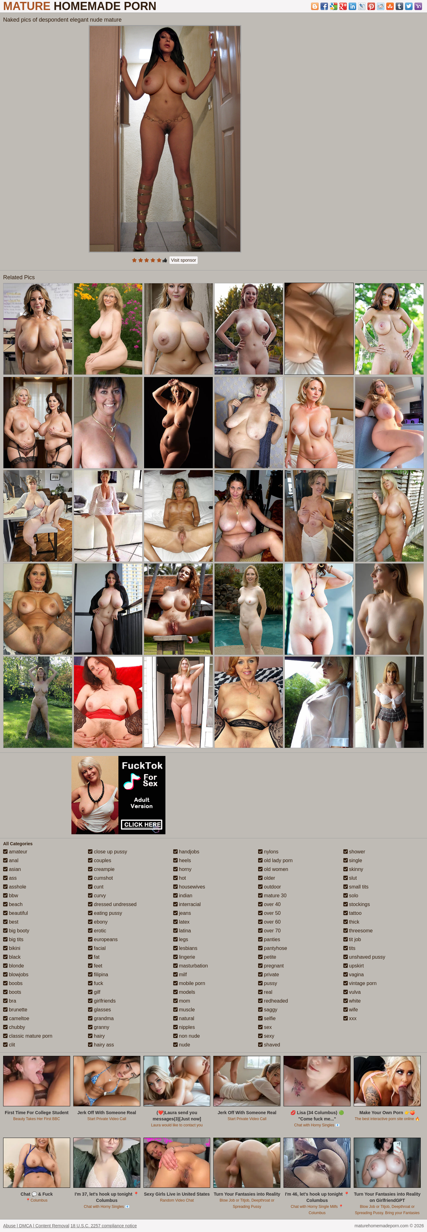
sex (265, 1027)
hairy (96, 1036)
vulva (352, 992)
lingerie (184, 957)
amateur (15, 851)
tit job (352, 939)
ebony (97, 922)
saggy (267, 1009)
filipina (98, 974)
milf (180, 974)
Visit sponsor (183, 260)
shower (354, 851)
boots (12, 992)
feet (95, 965)
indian (182, 895)
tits (349, 948)
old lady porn (275, 860)
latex (181, 922)
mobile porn (189, 983)
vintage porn (360, 983)
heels (182, 860)
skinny (353, 869)
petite (267, 957)
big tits (13, 939)
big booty (16, 930)
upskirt (353, 965)
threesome (358, 930)
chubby (14, 1027)
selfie (267, 1018)
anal (10, 860)
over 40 (269, 904)
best (10, 922)
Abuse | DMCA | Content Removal (36, 1225)
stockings (356, 904)
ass (10, 878)
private (268, 974)
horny (182, 869)
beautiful (15, 913)
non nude (186, 1036)
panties (269, 939)
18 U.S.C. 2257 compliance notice (103, 1225)
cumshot (100, 878)
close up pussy (107, 851)
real (265, 992)
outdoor (269, 886)
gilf (94, 992)
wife (350, 1009)
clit (9, 1044)
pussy (267, 983)
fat (93, 957)
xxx (350, 1018)
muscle (184, 1009)
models (184, 992)
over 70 (269, 930)
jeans (182, 913)
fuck (95, 983)
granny (98, 1027)
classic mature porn (27, 1036)
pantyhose (272, 948)
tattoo (352, 913)
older (266, 878)
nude (181, 1044)
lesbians (185, 948)
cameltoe (16, 1018)
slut (350, 878)
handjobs (186, 851)
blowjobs (16, 974)
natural (183, 1018)
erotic (97, 930)
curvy (97, 895)
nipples (184, 1027)
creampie (101, 869)
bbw (10, 895)
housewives (189, 886)
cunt (95, 886)
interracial (187, 904)
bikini (11, 948)
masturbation (190, 965)
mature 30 (272, 895)
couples (99, 860)
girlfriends (102, 1001)
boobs (13, 983)
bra (9, 1001)
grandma (101, 1018)
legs (180, 939)
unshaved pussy (364, 957)
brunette (15, 1009)
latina (182, 930)
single (352, 860)
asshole (14, 886)
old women (273, 869)
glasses (99, 1009)
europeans (102, 939)
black (12, 957)
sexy (266, 1036)
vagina (353, 974)
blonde (13, 965)
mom (181, 1001)
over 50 (269, 913)
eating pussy (105, 913)
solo (350, 895)
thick (351, 922)
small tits (356, 886)
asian (12, 869)
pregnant (271, 965)
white (352, 1001)
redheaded (273, 1001)
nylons (268, 851)
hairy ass (101, 1044)
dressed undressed (112, 904)
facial (97, 948)
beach (13, 904)
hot (179, 878)
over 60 (269, 922)
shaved (269, 1044)
